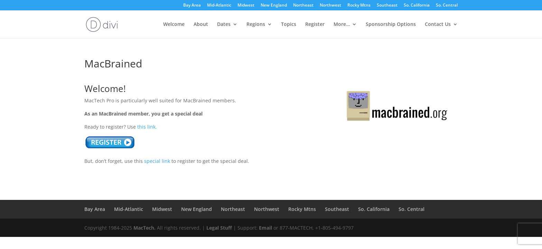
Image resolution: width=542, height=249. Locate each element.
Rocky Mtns (359, 5)
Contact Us (438, 24)
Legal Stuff (219, 227)
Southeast (387, 5)
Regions (255, 24)
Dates (224, 24)
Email (265, 227)
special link (157, 161)
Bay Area (192, 5)
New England (274, 5)
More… (342, 24)
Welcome (174, 24)
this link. (147, 126)
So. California (417, 5)
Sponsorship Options (391, 24)
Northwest (330, 5)
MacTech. (144, 227)
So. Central (447, 5)
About (201, 24)
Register (315, 24)
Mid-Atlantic (219, 5)
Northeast (303, 5)
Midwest (245, 5)
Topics (288, 24)
